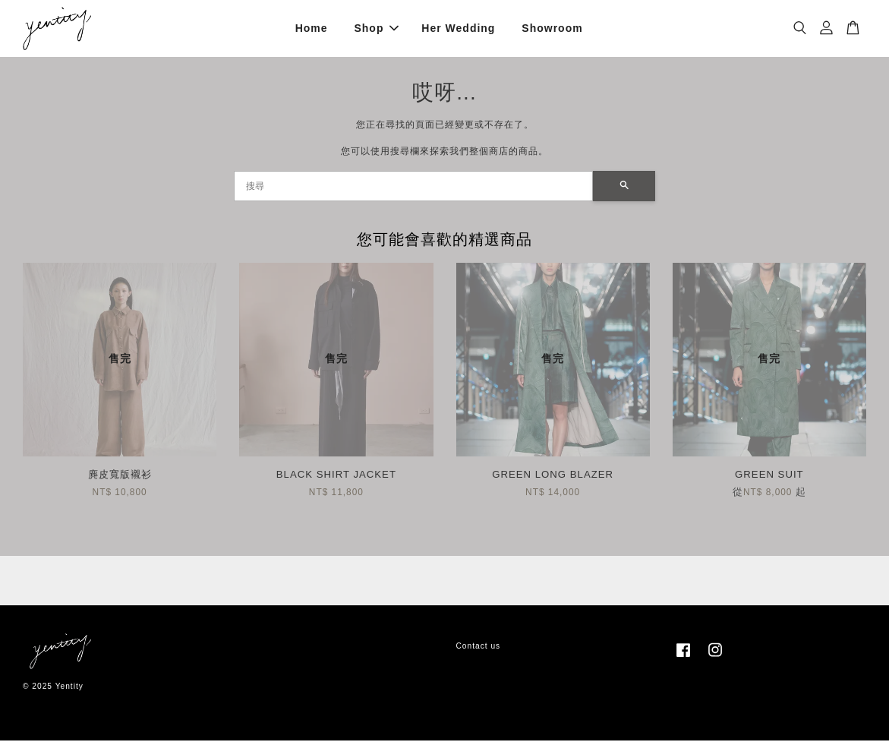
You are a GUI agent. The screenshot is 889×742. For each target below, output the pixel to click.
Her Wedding (458, 29)
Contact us (478, 647)
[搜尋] (414, 187)
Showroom (552, 29)
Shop (376, 29)
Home (311, 29)
